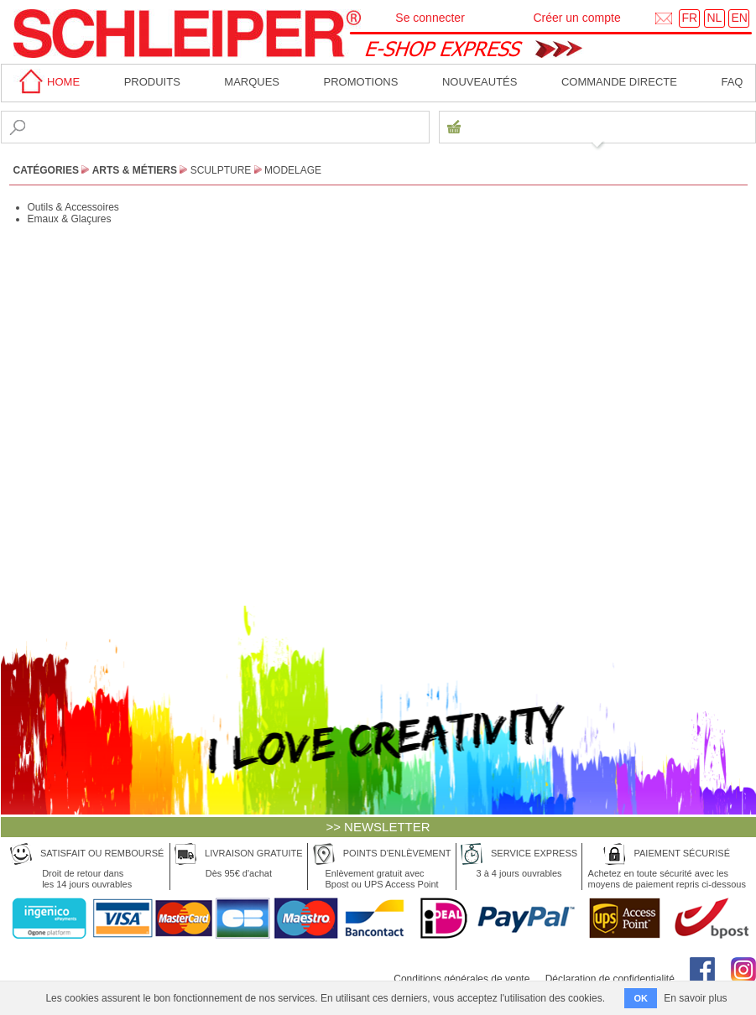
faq (732, 81)
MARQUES (251, 81)
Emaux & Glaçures (70, 219)
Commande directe (619, 81)
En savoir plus (695, 998)
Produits (152, 81)
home (47, 81)
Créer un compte (576, 17)
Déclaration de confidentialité (610, 979)
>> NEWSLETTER (378, 827)
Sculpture (221, 170)
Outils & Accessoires (73, 207)
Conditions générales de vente (461, 979)
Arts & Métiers (134, 170)
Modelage (292, 170)
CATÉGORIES (46, 170)
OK (640, 998)
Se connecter (430, 17)
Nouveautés (480, 81)
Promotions (361, 81)
